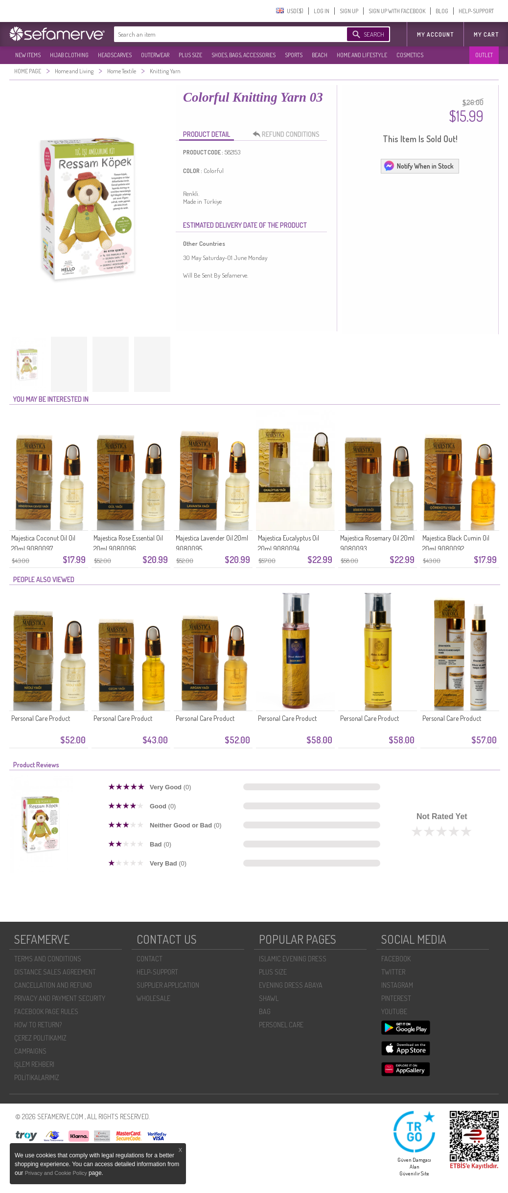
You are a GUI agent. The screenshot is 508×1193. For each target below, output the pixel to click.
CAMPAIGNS (30, 1051)
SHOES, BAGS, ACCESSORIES (243, 55)
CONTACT (149, 958)
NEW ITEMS (28, 55)
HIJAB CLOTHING (69, 55)
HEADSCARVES (115, 55)
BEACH (319, 55)
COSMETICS (409, 55)
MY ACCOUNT (435, 34)
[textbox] (220, 34)
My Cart (486, 34)
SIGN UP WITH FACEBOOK (397, 11)
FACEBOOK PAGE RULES (46, 1011)
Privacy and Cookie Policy (57, 1173)
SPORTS (293, 55)
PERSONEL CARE (281, 1024)
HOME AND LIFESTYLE (362, 55)
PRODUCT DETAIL (206, 134)
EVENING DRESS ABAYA (291, 985)
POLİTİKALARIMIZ (36, 1077)
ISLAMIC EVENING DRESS (292, 958)
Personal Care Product (40, 718)
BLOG (442, 11)
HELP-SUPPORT (476, 11)
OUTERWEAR (155, 55)
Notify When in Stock (418, 166)
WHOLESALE (153, 998)
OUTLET (484, 55)
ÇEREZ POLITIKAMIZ (40, 1038)
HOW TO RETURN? (38, 1024)
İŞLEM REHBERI (34, 1064)
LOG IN (321, 11)
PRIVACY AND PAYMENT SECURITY (59, 998)
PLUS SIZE (190, 55)
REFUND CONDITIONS (289, 134)
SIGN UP (349, 11)
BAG (265, 1011)
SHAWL (268, 998)
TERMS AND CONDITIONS (47, 958)
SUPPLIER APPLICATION (168, 985)
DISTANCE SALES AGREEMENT (55, 972)
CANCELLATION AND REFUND (53, 985)
